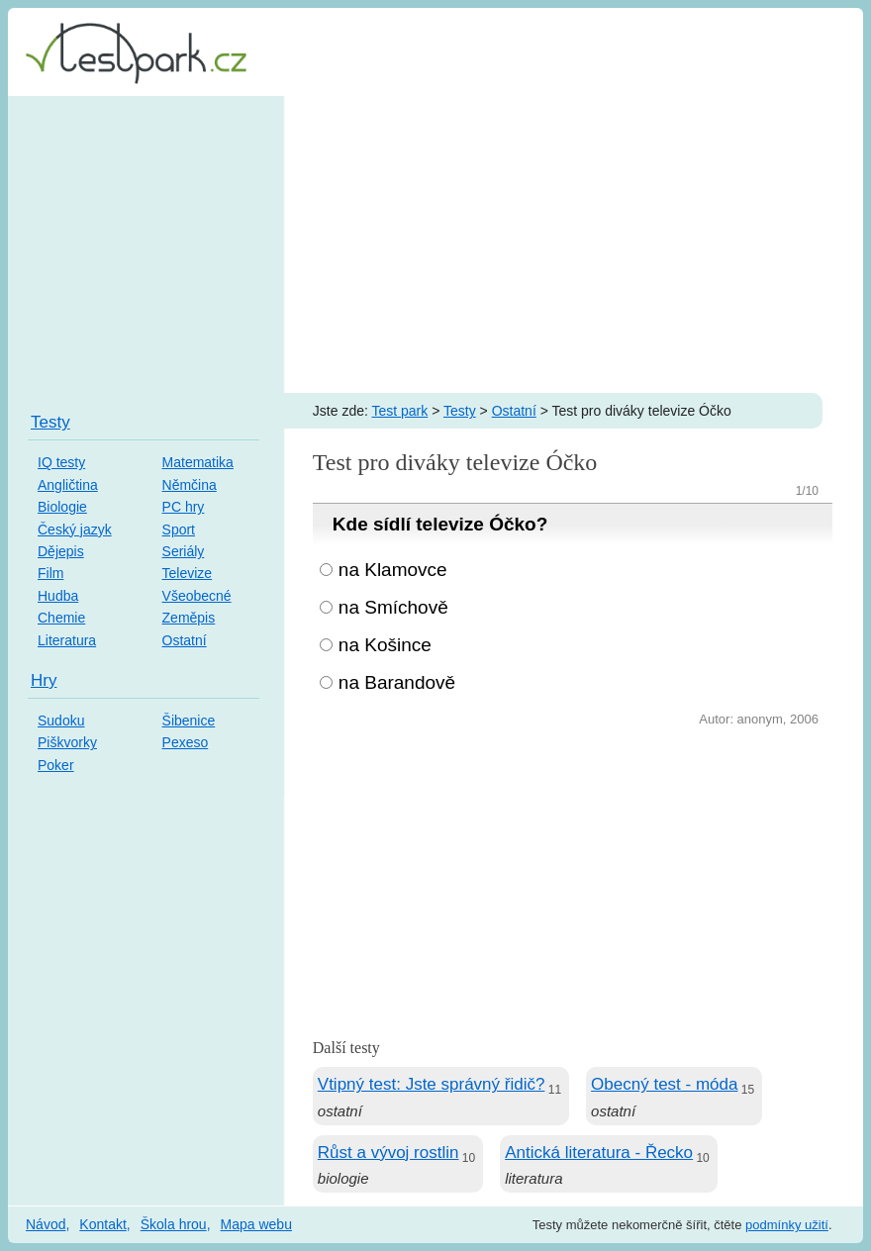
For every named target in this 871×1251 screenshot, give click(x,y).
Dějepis (61, 551)
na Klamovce (393, 569)
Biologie (62, 507)
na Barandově (397, 682)
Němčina (189, 485)
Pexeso (185, 742)
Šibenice (189, 720)
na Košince (385, 644)
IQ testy (61, 462)
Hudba (58, 596)
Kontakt (102, 1224)
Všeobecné (197, 596)
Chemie (61, 618)
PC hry (183, 507)
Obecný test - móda (664, 1084)
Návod (45, 1224)
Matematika (198, 462)
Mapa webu (256, 1224)
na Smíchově (393, 607)
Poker (56, 765)
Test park (399, 411)
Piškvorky (67, 742)
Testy (459, 411)
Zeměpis (189, 618)
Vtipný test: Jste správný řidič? (431, 1084)
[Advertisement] (435, 244)
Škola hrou (174, 1224)
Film (50, 573)
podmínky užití (786, 1224)
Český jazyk (75, 529)
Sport (178, 529)
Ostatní (514, 411)
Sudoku (61, 720)
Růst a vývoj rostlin (388, 1152)
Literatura (67, 640)
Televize (187, 573)
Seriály (183, 551)
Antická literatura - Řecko (599, 1152)
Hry (43, 680)
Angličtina (68, 485)
